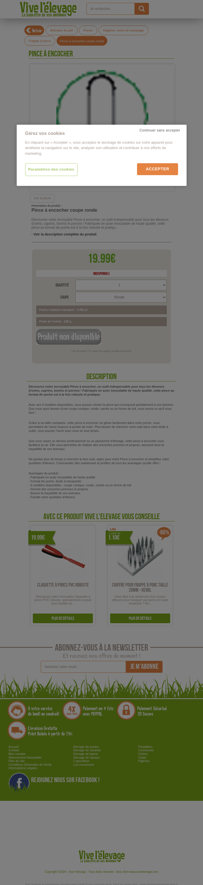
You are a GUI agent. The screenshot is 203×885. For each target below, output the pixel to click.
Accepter (157, 169)
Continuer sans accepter (160, 130)
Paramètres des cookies (51, 169)
